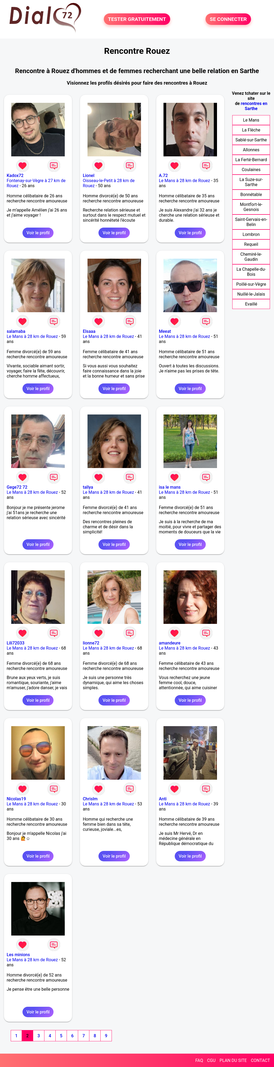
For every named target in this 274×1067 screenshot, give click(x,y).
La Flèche (251, 130)
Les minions (18, 954)
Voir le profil (38, 232)
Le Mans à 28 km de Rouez (184, 180)
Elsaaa (89, 331)
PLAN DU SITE (233, 1060)
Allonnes (251, 149)
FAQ (199, 1060)
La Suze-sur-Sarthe (251, 182)
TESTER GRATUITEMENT (137, 19)
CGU (211, 1060)
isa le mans (170, 487)
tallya (88, 487)
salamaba (16, 331)
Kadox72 (15, 175)
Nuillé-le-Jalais (251, 294)
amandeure (170, 643)
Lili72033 (15, 643)
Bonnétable (251, 194)
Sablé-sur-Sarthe (251, 139)
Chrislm (90, 798)
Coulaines (251, 169)
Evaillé (251, 304)
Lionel (88, 175)
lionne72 (91, 643)
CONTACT (260, 1060)
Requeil (251, 244)
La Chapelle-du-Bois (251, 272)
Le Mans (251, 120)
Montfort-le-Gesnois (251, 207)
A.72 (163, 175)
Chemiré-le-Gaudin (251, 257)
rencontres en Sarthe (254, 106)
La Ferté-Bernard (251, 159)
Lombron (251, 234)
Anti (163, 798)
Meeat (165, 331)
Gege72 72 (17, 487)
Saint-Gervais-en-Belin (251, 222)
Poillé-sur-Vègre (251, 284)
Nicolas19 (16, 798)
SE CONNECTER (228, 19)
